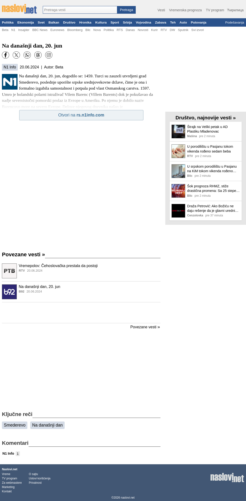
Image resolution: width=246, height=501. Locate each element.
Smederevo (14, 425)
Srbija (127, 22)
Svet (41, 22)
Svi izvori (197, 30)
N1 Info (10, 67)
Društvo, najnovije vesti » (206, 117)
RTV (164, 30)
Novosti (143, 30)
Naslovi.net (9, 469)
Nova (97, 30)
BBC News (39, 30)
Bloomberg (74, 30)
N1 (13, 30)
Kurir (154, 30)
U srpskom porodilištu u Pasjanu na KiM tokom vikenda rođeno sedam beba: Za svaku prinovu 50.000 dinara (212, 169)
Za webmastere (12, 482)
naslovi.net (128, 497)
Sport (115, 22)
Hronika (85, 22)
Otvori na (81, 115)
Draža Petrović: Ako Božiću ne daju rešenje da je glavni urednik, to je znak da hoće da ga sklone (212, 208)
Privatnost (35, 482)
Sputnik (183, 30)
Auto (183, 22)
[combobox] (80, 10)
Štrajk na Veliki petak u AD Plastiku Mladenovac (207, 129)
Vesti (161, 10)
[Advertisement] (81, 312)
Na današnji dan (47, 425)
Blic (87, 30)
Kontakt (7, 491)
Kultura (101, 22)
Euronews (57, 30)
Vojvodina (143, 22)
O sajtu (33, 474)
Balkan (54, 22)
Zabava (160, 22)
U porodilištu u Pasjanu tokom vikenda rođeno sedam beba (210, 149)
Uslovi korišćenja (39, 478)
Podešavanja (234, 22)
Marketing (8, 487)
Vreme (6, 474)
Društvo (69, 22)
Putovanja (198, 22)
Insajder (24, 30)
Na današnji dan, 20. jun (39, 287)
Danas (130, 30)
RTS (120, 30)
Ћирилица (235, 10)
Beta (5, 30)
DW (172, 30)
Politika (7, 22)
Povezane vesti (23, 254)
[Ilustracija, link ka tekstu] (9, 271)
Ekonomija (25, 22)
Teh (173, 22)
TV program (215, 10)
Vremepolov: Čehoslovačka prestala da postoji (58, 266)
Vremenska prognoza (185, 10)
